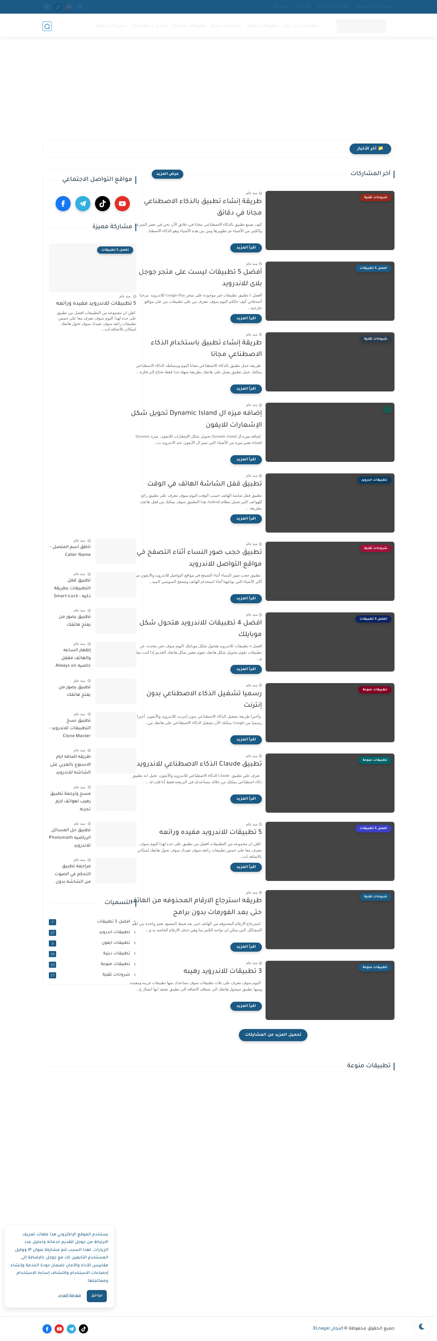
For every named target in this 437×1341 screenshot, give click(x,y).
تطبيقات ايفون (261, 26)
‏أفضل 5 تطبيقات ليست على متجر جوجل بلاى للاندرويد (222, 278)
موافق (97, 1296)
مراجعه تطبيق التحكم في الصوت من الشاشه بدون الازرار (73, 875)
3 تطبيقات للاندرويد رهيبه (244, 972)
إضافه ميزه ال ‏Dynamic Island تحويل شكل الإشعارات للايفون (218, 419)
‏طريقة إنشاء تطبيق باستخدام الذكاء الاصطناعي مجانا (228, 349)
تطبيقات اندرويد (299, 26)
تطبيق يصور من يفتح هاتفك (75, 621)
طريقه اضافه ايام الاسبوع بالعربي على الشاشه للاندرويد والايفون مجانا (70, 766)
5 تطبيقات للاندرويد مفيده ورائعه (232, 833)
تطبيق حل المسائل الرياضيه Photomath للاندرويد (70, 838)
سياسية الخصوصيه (374, 7)
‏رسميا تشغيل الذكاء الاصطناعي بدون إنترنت (226, 700)
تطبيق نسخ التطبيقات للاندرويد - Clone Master (70, 729)
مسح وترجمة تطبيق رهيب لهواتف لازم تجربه (70, 802)
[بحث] (47, 26)
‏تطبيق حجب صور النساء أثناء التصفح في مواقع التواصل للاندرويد (221, 558)
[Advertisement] (218, 93)
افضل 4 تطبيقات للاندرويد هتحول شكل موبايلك (222, 629)
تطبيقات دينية (225, 26)
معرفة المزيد (69, 1296)
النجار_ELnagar (328, 1328)
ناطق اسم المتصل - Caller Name (70, 551)
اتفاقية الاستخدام (333, 7)
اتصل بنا (281, 7)
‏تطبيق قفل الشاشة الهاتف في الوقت (226, 484)
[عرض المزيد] (167, 174)
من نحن (303, 7)
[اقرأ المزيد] (268, 247)
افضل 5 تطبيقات (149, 26)
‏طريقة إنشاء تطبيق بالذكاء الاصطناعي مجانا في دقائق (225, 207)
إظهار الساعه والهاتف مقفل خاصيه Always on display (73, 659)
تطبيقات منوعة (189, 26)
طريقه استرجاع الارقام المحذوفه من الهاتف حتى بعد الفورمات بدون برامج (218, 907)
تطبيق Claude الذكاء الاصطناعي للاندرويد (221, 764)
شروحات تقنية (110, 26)
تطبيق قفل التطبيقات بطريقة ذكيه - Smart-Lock (72, 588)
